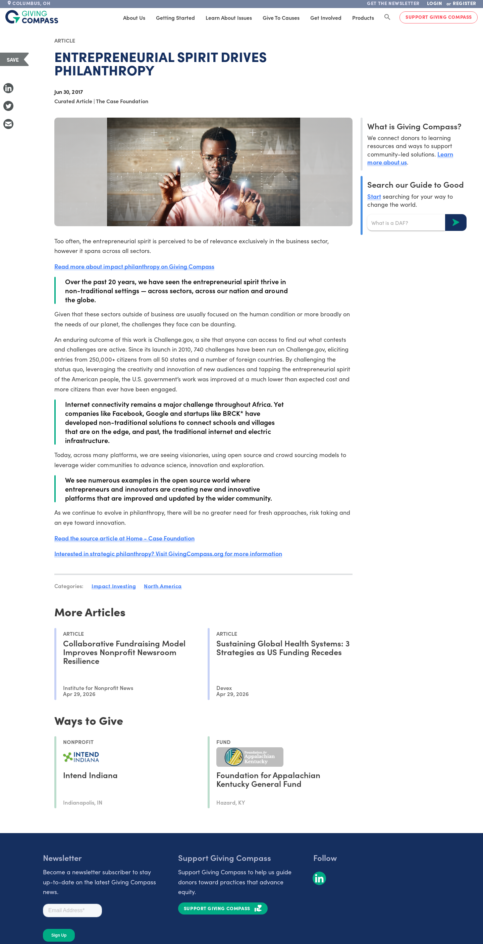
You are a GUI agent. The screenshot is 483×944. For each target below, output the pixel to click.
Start (374, 196)
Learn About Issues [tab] (229, 17)
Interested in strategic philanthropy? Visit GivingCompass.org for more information (168, 553)
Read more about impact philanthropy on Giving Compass (134, 266)
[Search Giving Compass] (387, 17)
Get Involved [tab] (325, 17)
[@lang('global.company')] (31, 16)
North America (163, 585)
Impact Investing (114, 585)
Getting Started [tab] (175, 17)
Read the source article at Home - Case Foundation (124, 538)
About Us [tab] (134, 17)
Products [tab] (363, 17)
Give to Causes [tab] (281, 17)
